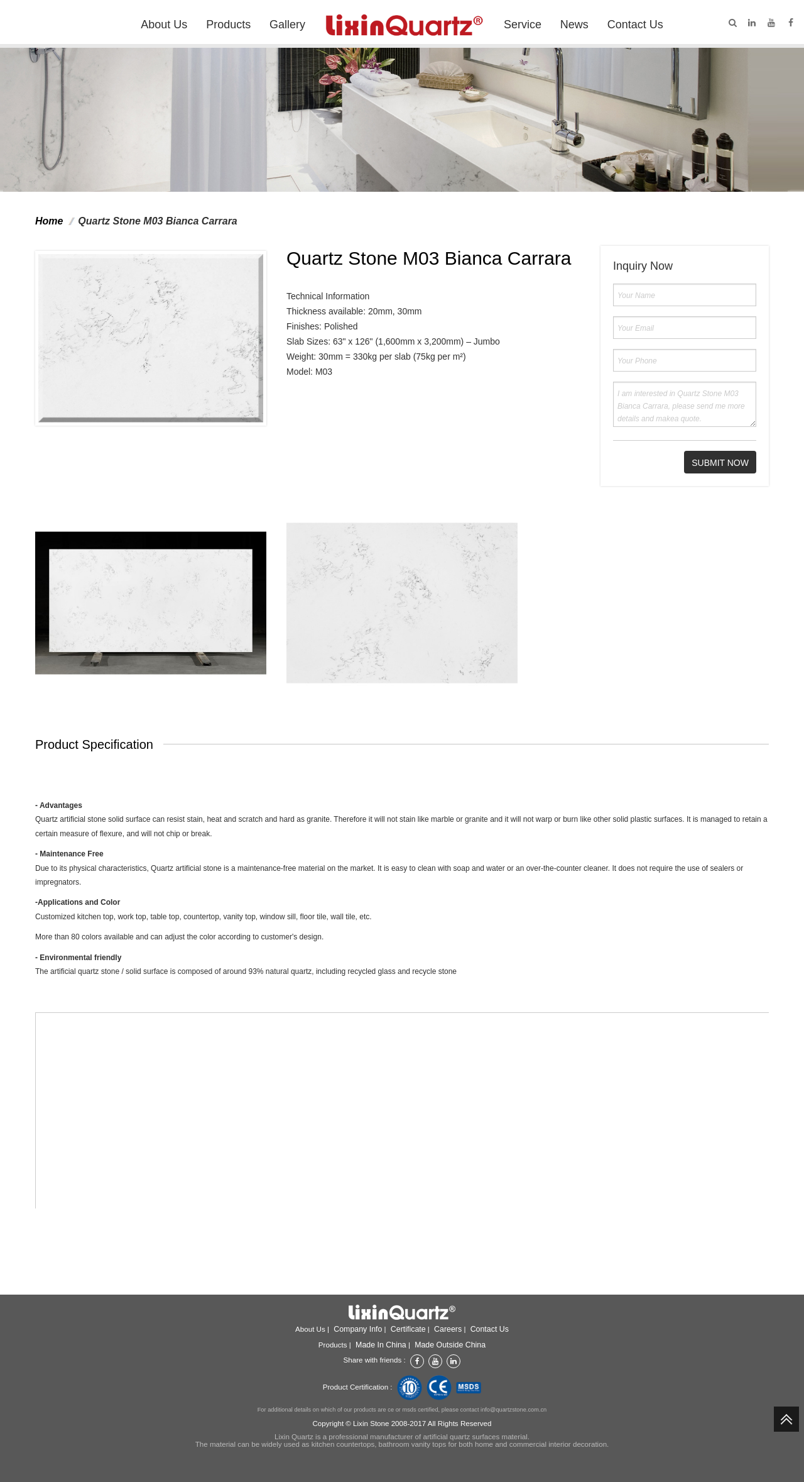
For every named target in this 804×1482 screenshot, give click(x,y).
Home (49, 221)
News (574, 24)
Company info (358, 1329)
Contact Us (635, 24)
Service (522, 24)
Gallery (287, 24)
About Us (164, 24)
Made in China (381, 1345)
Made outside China (450, 1345)
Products (228, 24)
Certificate (408, 1329)
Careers (448, 1329)
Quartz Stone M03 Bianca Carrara (157, 221)
